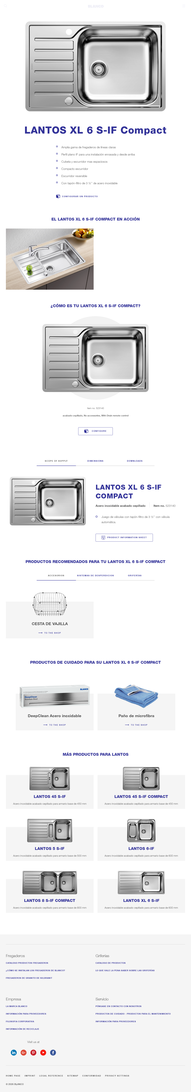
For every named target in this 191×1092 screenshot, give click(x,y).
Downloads (135, 460)
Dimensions (95, 460)
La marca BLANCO (16, 1005)
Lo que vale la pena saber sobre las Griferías (125, 970)
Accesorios (56, 575)
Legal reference (51, 1075)
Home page (13, 1075)
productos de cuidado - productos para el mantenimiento (133, 1013)
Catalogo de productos (111, 962)
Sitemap (72, 1075)
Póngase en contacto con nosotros (119, 1005)
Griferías (135, 575)
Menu (183, 6)
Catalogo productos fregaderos (27, 962)
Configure (99, 430)
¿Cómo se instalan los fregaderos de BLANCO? (35, 970)
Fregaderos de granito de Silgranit (29, 977)
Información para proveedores (26, 1013)
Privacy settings (117, 1075)
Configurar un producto (80, 196)
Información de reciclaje (22, 1028)
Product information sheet (127, 537)
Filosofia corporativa (20, 1021)
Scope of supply (56, 460)
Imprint (30, 1075)
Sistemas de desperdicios (95, 575)
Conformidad (91, 1075)
